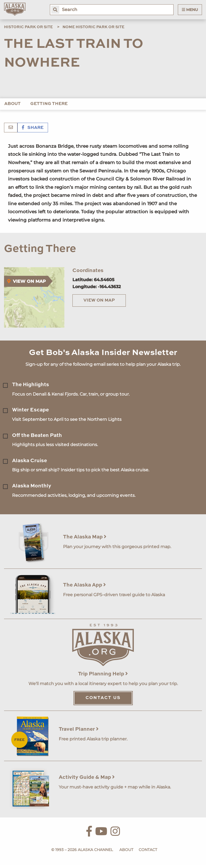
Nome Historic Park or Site (93, 27)
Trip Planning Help (103, 673)
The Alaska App (84, 585)
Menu (190, 9)
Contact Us (103, 698)
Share (32, 128)
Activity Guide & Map (87, 777)
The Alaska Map (84, 537)
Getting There (49, 104)
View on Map (99, 300)
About (12, 104)
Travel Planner (79, 729)
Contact (148, 849)
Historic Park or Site (28, 27)
